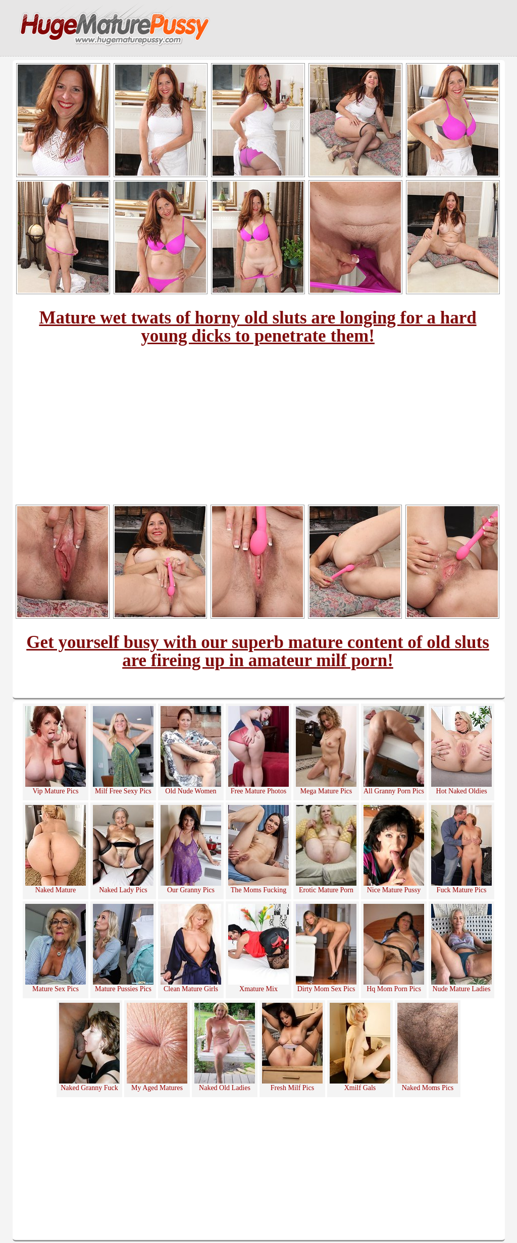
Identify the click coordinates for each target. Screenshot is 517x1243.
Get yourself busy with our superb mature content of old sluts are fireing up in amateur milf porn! (257, 651)
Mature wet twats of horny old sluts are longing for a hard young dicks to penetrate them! (257, 327)
